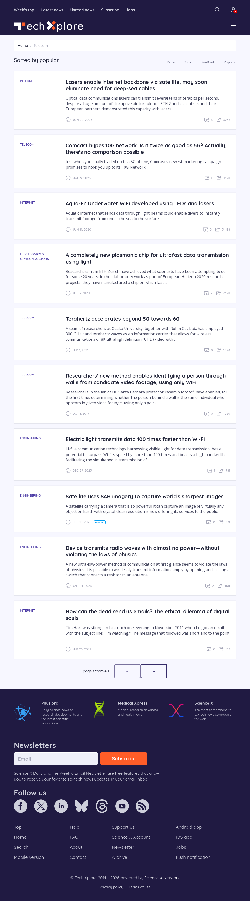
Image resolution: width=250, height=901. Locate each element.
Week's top (24, 9)
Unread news (83, 9)
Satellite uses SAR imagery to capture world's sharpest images (145, 496)
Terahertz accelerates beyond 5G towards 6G (123, 318)
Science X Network (162, 878)
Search (21, 847)
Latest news (53, 9)
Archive (119, 857)
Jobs (131, 9)
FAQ (74, 837)
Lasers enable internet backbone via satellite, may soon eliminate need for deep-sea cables (137, 85)
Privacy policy (111, 887)
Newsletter (123, 847)
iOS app (184, 837)
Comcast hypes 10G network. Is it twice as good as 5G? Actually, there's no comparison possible (147, 148)
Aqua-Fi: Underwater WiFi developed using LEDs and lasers (140, 203)
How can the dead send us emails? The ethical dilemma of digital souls (139, 614)
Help (75, 827)
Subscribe (111, 9)
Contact (78, 857)
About (76, 847)
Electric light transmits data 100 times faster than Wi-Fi (136, 439)
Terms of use (140, 887)
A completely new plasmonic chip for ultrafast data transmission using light (148, 258)
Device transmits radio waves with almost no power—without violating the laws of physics (143, 551)
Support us (123, 827)
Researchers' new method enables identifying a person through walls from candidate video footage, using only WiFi (146, 378)
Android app (189, 827)
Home (23, 45)
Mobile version (29, 857)
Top (18, 827)
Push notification (193, 857)
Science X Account (131, 837)
